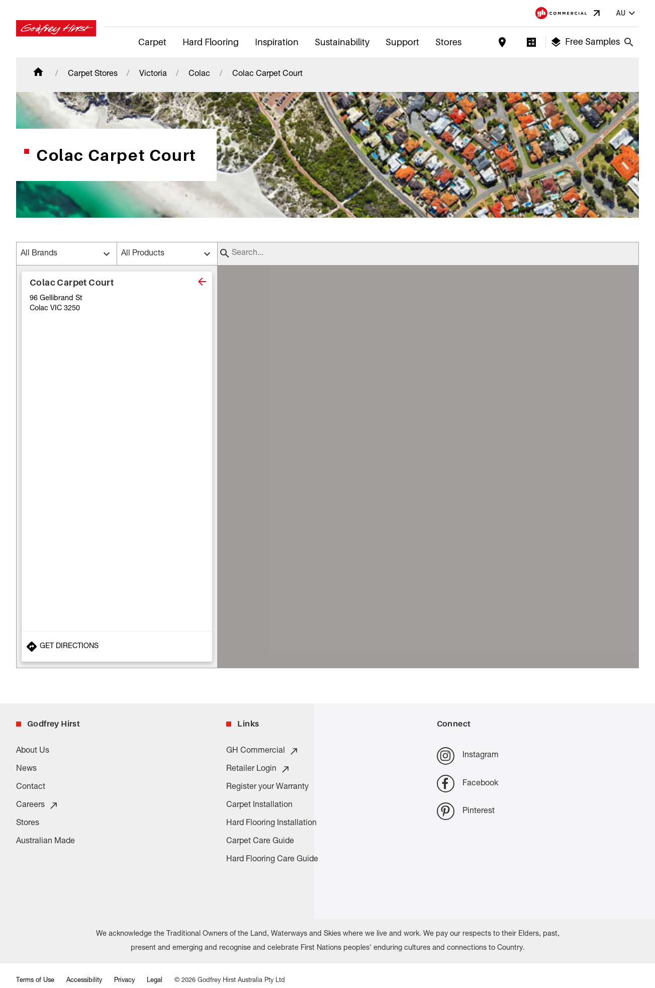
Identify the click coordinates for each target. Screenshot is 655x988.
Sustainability (342, 42)
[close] (202, 282)
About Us (32, 751)
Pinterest (466, 811)
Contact (30, 787)
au (627, 13)
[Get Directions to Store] (117, 647)
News (26, 769)
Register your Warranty (267, 787)
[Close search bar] (629, 42)
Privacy (124, 980)
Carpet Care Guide (260, 842)
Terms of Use (35, 980)
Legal (154, 980)
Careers (37, 805)
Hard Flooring (210, 42)
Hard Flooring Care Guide (272, 860)
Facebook (467, 783)
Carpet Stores (93, 74)
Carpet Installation (259, 805)
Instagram (468, 756)
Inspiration (277, 42)
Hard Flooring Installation (271, 824)
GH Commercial (262, 751)
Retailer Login (258, 769)
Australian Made (45, 842)
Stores (448, 42)
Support (402, 42)
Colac (199, 74)
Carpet (152, 42)
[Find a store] (502, 42)
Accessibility (84, 980)
